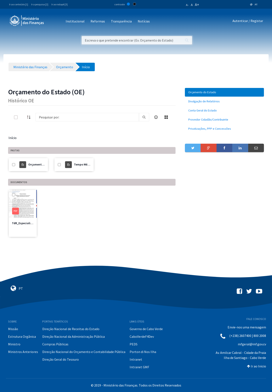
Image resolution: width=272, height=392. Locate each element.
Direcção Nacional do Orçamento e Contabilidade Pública (83, 352)
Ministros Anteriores (23, 352)
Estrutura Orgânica (22, 336)
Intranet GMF (139, 367)
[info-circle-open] (156, 117)
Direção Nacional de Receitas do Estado (70, 329)
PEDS (133, 344)
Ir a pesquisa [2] (39, 4)
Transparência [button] (121, 21)
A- (187, 5)
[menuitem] (224, 92)
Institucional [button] (75, 21)
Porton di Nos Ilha (143, 352)
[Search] (87, 117)
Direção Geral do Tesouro (60, 359)
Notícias (144, 21)
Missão (13, 329)
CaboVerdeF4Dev (142, 336)
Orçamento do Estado (42, 164)
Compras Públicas (55, 344)
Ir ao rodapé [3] (59, 4)
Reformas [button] (98, 21)
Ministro (14, 344)
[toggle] (22, 117)
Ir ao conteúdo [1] (18, 4)
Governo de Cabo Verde (146, 329)
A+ (197, 4)
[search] (144, 117)
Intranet (136, 359)
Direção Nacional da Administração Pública (73, 336)
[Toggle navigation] (50, 21)
